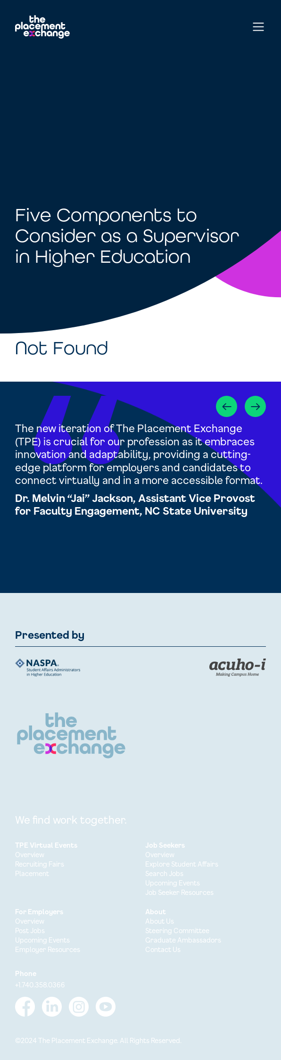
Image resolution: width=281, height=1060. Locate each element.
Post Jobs (30, 930)
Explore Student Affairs (181, 864)
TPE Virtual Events (46, 845)
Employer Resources (47, 949)
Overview (29, 855)
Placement (32, 873)
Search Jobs (164, 873)
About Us (159, 921)
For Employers (39, 912)
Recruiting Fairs (39, 864)
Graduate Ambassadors (183, 940)
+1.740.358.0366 (40, 985)
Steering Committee (177, 930)
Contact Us (163, 949)
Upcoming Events (172, 883)
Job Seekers (165, 845)
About (155, 912)
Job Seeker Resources (179, 892)
